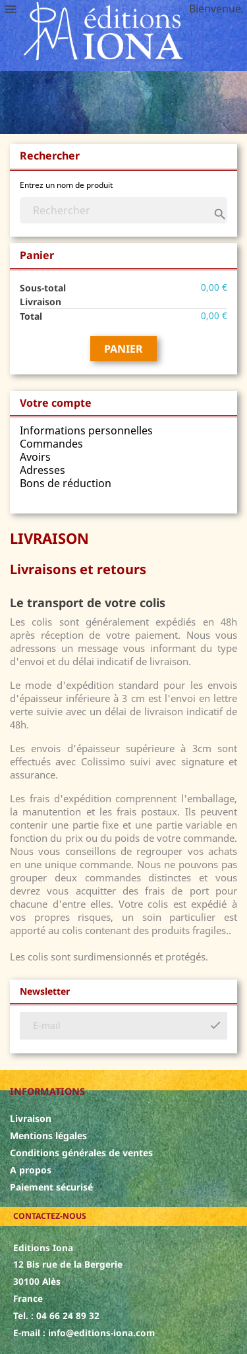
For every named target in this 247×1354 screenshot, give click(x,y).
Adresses (42, 470)
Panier (123, 348)
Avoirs (35, 457)
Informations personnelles (86, 430)
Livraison (30, 1118)
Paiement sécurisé (51, 1187)
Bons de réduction (65, 483)
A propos (30, 1169)
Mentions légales (48, 1135)
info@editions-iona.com (101, 1332)
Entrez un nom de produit (66, 185)
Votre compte (56, 403)
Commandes (51, 443)
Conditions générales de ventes (81, 1152)
